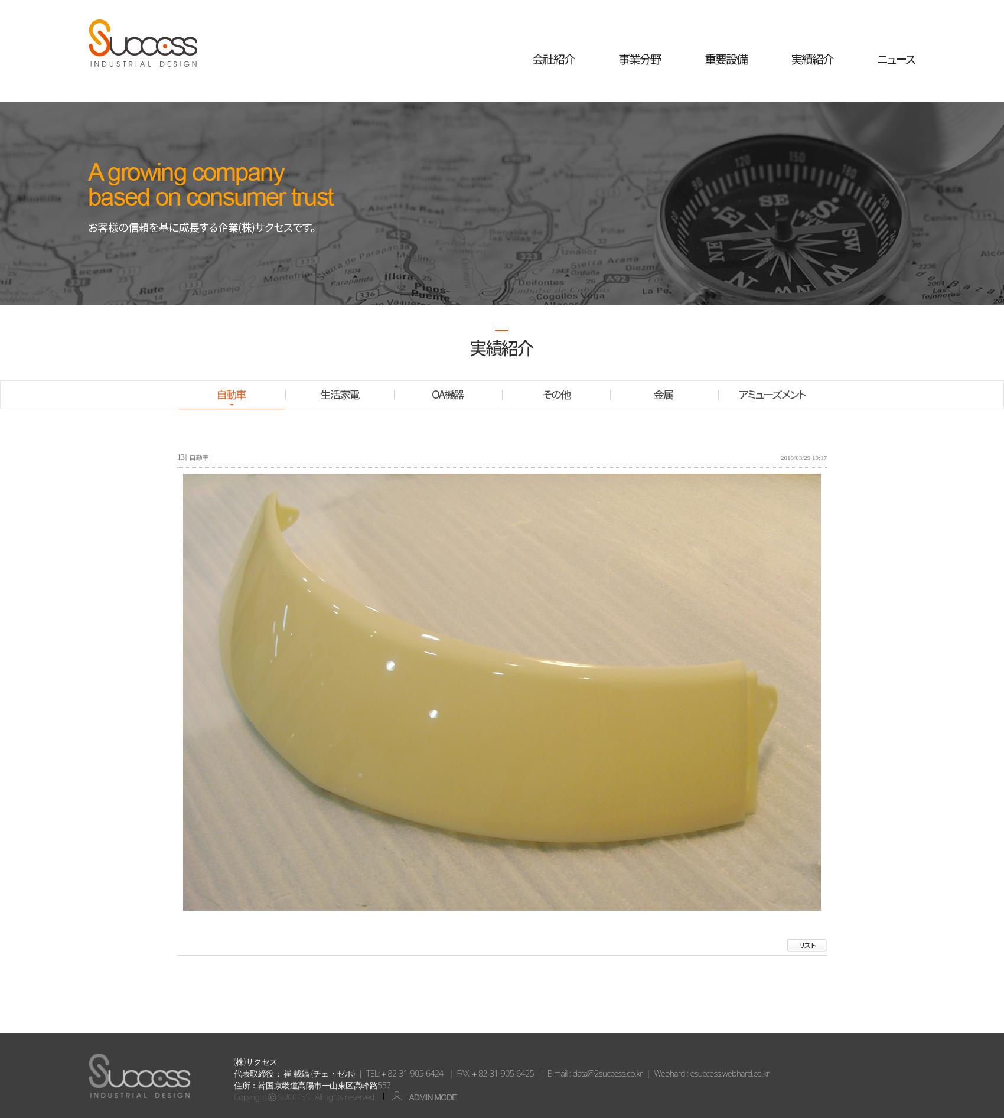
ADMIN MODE (420, 1097)
